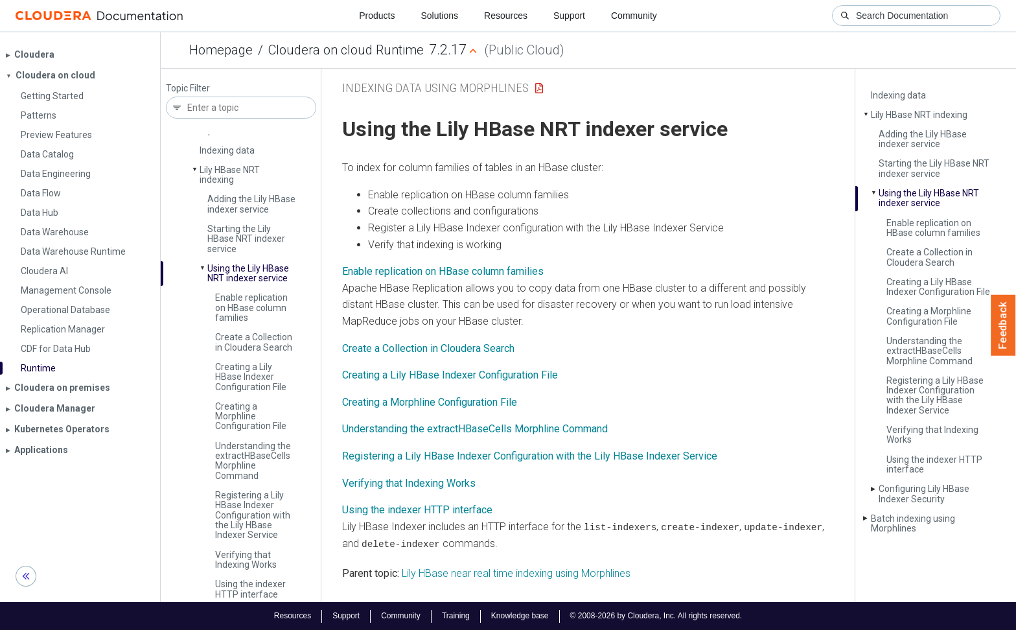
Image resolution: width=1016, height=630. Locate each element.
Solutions (439, 15)
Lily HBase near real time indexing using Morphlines (516, 572)
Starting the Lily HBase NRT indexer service (246, 239)
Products (377, 15)
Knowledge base (520, 615)
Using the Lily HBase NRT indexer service (248, 273)
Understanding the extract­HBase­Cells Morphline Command (253, 461)
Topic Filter (188, 88)
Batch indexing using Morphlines (913, 523)
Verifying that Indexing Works (246, 560)
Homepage (221, 50)
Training (456, 615)
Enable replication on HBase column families (251, 307)
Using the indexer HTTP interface (250, 589)
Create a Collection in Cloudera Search (253, 342)
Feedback (1003, 325)
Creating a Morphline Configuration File (250, 416)
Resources (505, 15)
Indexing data (227, 150)
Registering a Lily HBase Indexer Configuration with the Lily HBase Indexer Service (252, 515)
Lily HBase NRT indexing (230, 175)
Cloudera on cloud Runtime (346, 50)
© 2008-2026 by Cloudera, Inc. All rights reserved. (656, 615)
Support (569, 15)
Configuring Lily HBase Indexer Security (924, 494)
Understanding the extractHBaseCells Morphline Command (475, 429)
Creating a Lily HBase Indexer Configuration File (250, 377)
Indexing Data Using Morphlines (435, 87)
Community (634, 15)
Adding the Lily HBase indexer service (251, 204)
